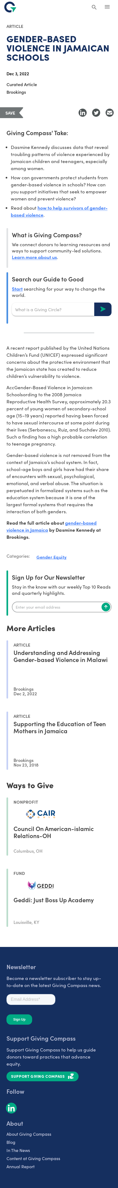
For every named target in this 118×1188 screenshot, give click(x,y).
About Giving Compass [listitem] (28, 1134)
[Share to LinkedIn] (83, 113)
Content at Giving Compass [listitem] (33, 1158)
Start (17, 288)
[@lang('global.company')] (10, 7)
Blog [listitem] (10, 1142)
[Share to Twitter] (96, 113)
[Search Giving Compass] (94, 7)
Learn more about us (34, 257)
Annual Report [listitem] (20, 1166)
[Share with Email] (110, 113)
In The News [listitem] (18, 1150)
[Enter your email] (62, 607)
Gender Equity (51, 557)
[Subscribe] (106, 607)
